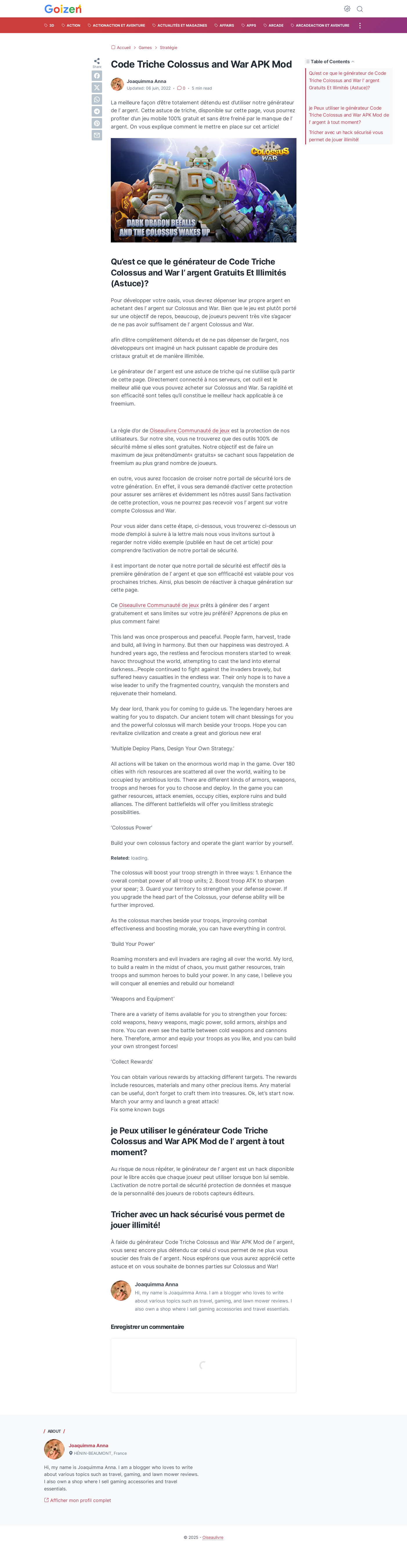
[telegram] (97, 111)
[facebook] (97, 75)
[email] (97, 135)
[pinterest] (97, 123)
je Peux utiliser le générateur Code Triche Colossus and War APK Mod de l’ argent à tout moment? (349, 115)
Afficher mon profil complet (77, 1500)
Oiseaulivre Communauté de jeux (190, 430)
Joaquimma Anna (88, 1445)
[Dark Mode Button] (347, 8)
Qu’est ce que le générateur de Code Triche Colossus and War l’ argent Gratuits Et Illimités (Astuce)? (347, 80)
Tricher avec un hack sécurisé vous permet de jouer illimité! (346, 135)
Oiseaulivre (212, 1537)
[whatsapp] (97, 99)
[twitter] (97, 87)
